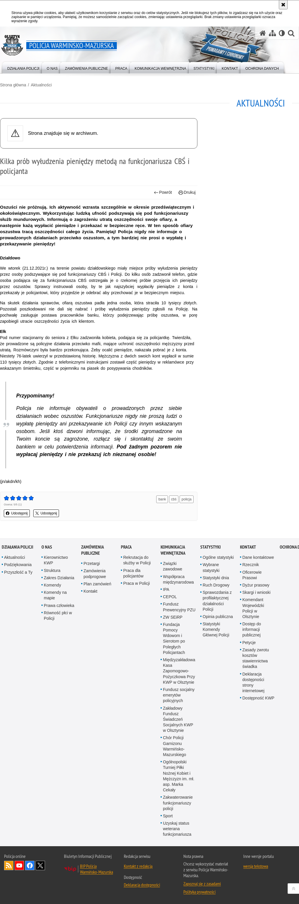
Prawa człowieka (59, 605)
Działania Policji (17, 547)
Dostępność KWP (258, 698)
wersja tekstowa (255, 866)
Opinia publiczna (218, 616)
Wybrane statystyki (211, 567)
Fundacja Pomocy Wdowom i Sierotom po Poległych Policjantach (174, 638)
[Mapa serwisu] (272, 33)
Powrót (163, 192)
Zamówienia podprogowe (95, 573)
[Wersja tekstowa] (282, 33)
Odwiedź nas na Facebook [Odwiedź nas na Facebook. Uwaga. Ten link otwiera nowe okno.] (29, 865)
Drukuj (187, 192)
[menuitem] (23, 67)
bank (162, 499)
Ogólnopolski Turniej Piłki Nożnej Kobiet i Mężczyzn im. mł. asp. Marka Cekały (178, 776)
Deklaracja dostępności (142, 885)
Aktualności (41, 85)
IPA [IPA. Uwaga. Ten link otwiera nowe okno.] (166, 589)
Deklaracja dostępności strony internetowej (253, 682)
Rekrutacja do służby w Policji (137, 560)
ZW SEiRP (172, 617)
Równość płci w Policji (58, 615)
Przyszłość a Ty (18, 572)
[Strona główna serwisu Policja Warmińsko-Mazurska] (263, 33)
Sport (168, 816)
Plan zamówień (97, 584)
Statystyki (210, 547)
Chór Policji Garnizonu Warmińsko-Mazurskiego (174, 746)
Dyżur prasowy (256, 585)
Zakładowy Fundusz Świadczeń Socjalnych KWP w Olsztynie (178, 719)
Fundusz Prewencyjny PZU (179, 607)
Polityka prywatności (199, 892)
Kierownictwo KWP (56, 560)
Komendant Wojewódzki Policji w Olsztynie (253, 608)
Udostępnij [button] (17, 513)
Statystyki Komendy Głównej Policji (216, 629)
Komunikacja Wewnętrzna (173, 550)
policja (187, 499)
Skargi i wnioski (256, 592)
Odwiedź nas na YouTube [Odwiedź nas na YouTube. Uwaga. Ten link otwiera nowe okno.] (19, 865)
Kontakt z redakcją (138, 866)
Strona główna (13, 85)
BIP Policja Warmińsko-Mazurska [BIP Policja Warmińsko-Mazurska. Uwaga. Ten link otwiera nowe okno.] (96, 869)
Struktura (52, 570)
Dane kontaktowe (258, 557)
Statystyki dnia (216, 577)
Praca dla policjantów (133, 573)
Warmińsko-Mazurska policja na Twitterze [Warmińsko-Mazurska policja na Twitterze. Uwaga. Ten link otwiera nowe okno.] (40, 865)
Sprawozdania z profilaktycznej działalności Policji (217, 601)
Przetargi (92, 563)
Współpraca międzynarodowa (178, 579)
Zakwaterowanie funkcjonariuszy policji (178, 803)
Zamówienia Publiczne (92, 550)
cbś (174, 499)
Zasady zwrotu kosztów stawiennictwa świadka (255, 658)
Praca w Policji (136, 583)
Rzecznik (250, 564)
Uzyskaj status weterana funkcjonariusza (177, 829)
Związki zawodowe (172, 566)
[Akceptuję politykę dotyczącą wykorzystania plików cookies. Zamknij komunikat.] (283, 4)
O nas (46, 547)
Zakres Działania (59, 577)
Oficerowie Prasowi (252, 575)
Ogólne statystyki (218, 557)
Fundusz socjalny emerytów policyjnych (178, 695)
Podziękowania (18, 564)
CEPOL (170, 596)
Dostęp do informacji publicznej (251, 629)
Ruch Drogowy (216, 585)
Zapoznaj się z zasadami (202, 883)
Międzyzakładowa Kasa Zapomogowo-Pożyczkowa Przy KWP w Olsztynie (179, 671)
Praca (126, 547)
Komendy (52, 585)
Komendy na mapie (55, 595)
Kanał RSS (8, 865)
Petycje (249, 642)
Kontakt (90, 591)
